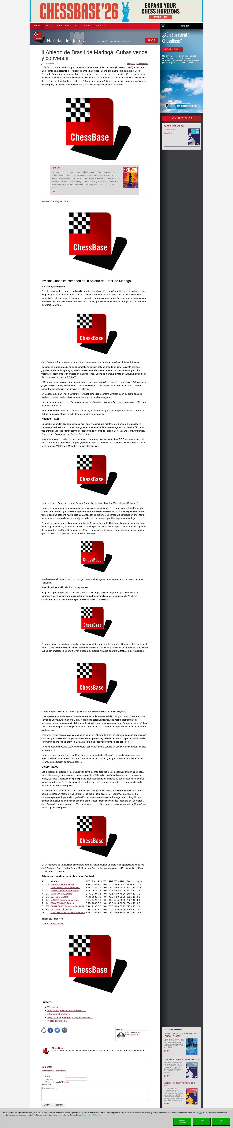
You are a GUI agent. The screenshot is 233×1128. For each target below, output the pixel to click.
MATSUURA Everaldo (61, 893)
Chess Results (57, 923)
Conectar (185, 26)
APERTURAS (63, 26)
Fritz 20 (56, 168)
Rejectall (201, 1121)
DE (119, 42)
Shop (37, 26)
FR (129, 42)
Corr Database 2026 (175, 126)
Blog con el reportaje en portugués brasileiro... (70, 1017)
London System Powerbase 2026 (182, 1059)
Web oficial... (53, 1007)
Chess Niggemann (132, 1034)
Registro (65, 1082)
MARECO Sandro (59, 897)
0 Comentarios (142, 64)
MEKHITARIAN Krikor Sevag (65, 890)
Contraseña (48, 1079)
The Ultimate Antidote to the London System (180, 1034)
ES (126, 42)
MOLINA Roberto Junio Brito (65, 900)
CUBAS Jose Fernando (62, 884)
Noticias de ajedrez (66, 40)
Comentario (46, 1084)
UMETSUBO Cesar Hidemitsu (65, 887)
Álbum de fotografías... (58, 1014)
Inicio (49, 26)
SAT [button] (77, 26)
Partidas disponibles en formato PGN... (66, 1010)
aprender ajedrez (94, 26)
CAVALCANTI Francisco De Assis (67, 906)
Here (200, 1113)
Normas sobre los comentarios (53, 1071)
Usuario (47, 1076)
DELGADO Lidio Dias (61, 909)
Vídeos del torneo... (57, 1021)
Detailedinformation (182, 1121)
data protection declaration (91, 1115)
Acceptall (220, 1121)
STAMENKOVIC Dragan (62, 903)
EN (122, 42)
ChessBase (58, 1048)
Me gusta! (131, 64)
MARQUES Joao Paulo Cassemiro (68, 912)
